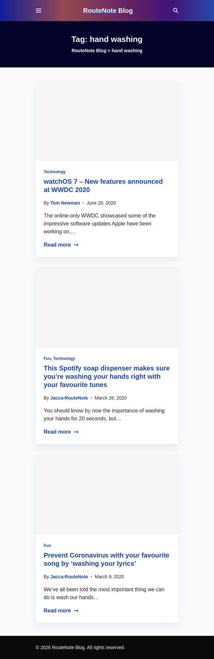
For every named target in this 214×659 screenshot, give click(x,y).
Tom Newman (65, 203)
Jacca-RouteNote (69, 398)
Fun (47, 358)
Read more (61, 245)
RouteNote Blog (108, 10)
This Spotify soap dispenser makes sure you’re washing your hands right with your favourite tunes (107, 376)
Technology (55, 172)
